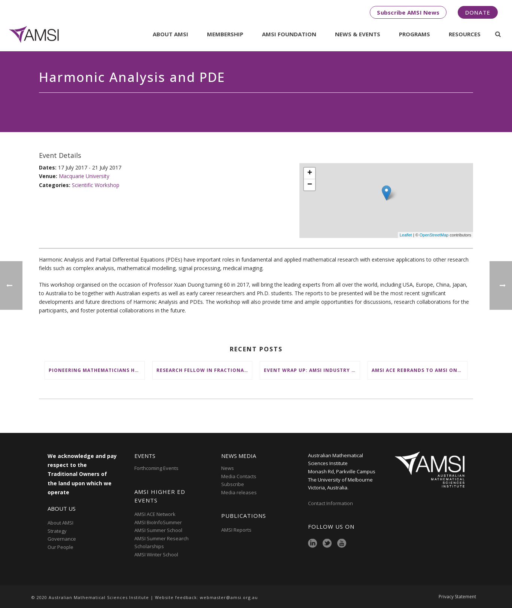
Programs (414, 34)
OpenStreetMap (434, 235)
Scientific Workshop (95, 185)
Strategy (57, 531)
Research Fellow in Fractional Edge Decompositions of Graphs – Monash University (204, 370)
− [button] (309, 184)
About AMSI (170, 34)
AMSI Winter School (156, 554)
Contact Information (331, 503)
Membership (225, 34)
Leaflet (406, 235)
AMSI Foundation (289, 34)
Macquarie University (84, 176)
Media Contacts (238, 476)
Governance (62, 538)
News (227, 468)
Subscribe (232, 484)
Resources (465, 34)
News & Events (357, 34)
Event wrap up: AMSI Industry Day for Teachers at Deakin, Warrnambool (312, 370)
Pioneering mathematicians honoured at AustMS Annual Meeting (96, 370)
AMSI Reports (236, 529)
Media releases (239, 492)
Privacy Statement (457, 598)
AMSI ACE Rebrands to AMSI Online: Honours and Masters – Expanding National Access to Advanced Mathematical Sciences (419, 370)
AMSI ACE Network (155, 514)
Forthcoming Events (156, 468)
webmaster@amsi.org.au (229, 597)
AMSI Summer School (158, 530)
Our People (60, 547)
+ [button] (309, 173)
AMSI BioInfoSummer (158, 522)
